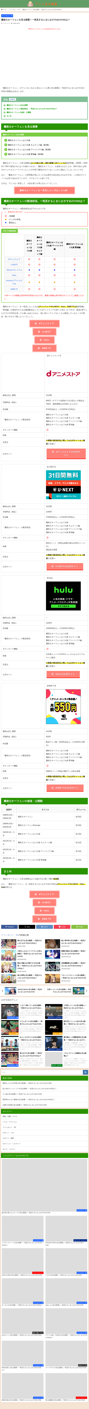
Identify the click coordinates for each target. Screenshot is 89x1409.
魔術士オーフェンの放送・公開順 (17, 112)
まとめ (7, 116)
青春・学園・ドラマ (10, 1117)
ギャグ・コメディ (9, 1149)
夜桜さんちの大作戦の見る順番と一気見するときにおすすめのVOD (27, 1083)
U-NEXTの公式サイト (65, 567)
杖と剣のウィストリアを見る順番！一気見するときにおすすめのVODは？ (29, 1089)
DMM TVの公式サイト (65, 788)
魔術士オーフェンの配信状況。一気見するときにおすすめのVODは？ (30, 109)
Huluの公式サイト (63, 674)
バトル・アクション (10, 1122)
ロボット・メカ (8, 1133)
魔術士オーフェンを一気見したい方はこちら (43, 191)
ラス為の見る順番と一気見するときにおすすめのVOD (22, 1094)
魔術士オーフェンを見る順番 (16, 105)
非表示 (12, 99)
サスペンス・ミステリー (11, 1144)
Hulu (14, 276)
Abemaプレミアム (14, 270)
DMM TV (14, 289)
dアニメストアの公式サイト (66, 454)
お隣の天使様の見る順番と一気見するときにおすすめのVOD (25, 1105)
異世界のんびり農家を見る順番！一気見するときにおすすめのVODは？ (29, 1100)
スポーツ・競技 (8, 1138)
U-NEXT (14, 265)
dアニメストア (14, 260)
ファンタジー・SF (7, 15)
